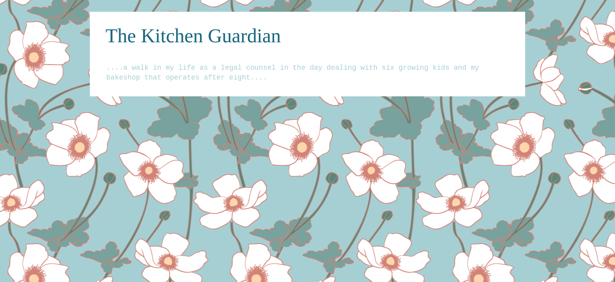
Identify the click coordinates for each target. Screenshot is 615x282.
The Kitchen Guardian (193, 36)
